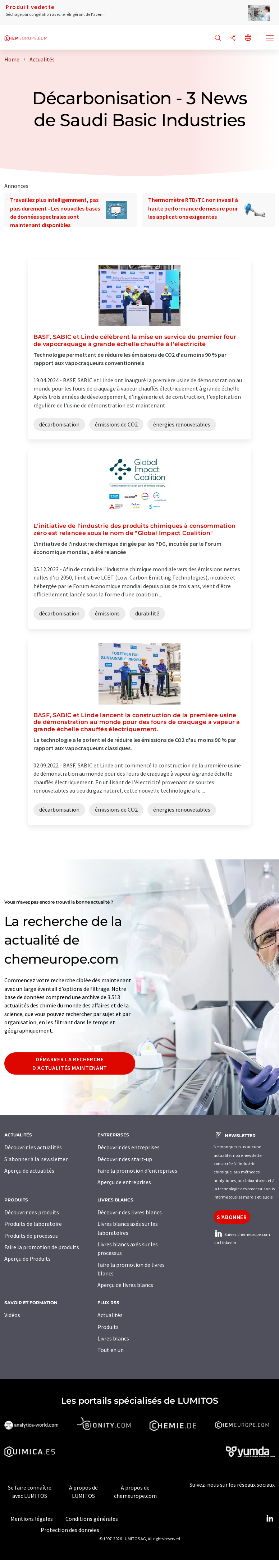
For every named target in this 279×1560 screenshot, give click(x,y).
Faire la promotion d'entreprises (137, 1170)
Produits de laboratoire (33, 1223)
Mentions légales (31, 1518)
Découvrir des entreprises (128, 1147)
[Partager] (233, 38)
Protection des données (70, 1529)
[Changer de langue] (248, 38)
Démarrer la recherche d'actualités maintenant (69, 1063)
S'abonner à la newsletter (36, 1159)
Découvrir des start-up (124, 1159)
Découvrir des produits (31, 1212)
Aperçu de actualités (29, 1170)
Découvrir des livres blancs (129, 1212)
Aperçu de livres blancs (125, 1284)
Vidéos (12, 1315)
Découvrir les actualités (33, 1147)
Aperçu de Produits (27, 1258)
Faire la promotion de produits (41, 1247)
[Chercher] (218, 38)
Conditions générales (91, 1518)
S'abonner (232, 1216)
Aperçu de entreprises (124, 1182)
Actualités (110, 1315)
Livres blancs (113, 1338)
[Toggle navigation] (270, 38)
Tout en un (110, 1349)
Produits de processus (31, 1235)
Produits (108, 1326)
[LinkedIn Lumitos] (270, 1518)
